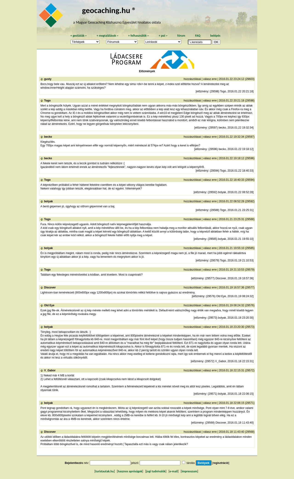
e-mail (174, 471)
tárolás (191, 463)
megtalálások (107, 36)
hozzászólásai (192, 79)
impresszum (189, 471)
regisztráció (220, 463)
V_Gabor (50, 370)
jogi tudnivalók (156, 471)
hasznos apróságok (130, 471)
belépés (215, 36)
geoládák (78, 36)
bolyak (48, 201)
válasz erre (210, 79)
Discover (50, 287)
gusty (47, 79)
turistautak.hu (104, 471)
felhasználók (138, 36)
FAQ (197, 36)
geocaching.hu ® (109, 10)
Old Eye (49, 305)
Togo (47, 100)
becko (48, 136)
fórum (181, 36)
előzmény (202, 91)
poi (163, 36)
